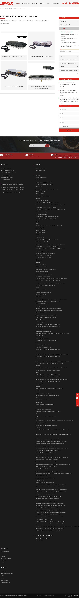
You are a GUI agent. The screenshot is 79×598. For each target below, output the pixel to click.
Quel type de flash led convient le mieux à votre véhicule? (46, 494)
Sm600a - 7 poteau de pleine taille (41, 338)
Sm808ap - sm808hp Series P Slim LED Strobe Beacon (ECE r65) (47, 246)
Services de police (38, 328)
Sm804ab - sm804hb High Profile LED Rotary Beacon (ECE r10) (47, 356)
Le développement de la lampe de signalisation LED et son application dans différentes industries (53, 473)
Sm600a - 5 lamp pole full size (41, 296)
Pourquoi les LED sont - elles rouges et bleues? (44, 393)
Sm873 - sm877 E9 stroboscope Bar (42, 303)
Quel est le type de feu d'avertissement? (42, 400)
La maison (2, 8)
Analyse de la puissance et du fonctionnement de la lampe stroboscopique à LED (50, 505)
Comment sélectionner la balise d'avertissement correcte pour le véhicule (48, 388)
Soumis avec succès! (39, 427)
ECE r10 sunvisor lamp (39, 237)
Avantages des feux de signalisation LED (43, 409)
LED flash (11, 8)
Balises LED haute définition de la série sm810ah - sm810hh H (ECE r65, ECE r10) (51, 278)
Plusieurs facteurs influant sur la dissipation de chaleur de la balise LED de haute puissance (52, 354)
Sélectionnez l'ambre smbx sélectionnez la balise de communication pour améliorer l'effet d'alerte (53, 361)
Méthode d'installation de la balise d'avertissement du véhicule (47, 395)
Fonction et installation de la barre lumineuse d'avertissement (46, 459)
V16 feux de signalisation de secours (68, 59)
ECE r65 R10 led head (39, 193)
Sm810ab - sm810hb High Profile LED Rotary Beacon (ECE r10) (47, 381)
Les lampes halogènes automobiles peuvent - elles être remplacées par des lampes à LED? (52, 333)
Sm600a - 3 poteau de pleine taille (41, 241)
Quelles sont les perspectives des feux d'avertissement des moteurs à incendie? (50, 443)
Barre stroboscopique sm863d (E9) (42, 250)
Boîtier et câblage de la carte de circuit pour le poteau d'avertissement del (49, 516)
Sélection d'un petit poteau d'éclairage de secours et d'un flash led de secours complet (51, 489)
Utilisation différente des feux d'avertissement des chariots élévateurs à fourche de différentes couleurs (54, 420)
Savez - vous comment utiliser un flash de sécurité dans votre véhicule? (48, 496)
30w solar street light (5, 582)
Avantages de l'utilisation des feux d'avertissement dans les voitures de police (68, 92)
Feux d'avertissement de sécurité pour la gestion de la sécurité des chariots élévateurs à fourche (53, 464)
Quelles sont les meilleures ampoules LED (43, 292)
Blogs (48, 3)
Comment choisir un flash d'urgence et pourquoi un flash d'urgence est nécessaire (50, 484)
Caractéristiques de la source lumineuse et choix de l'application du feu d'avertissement (51, 457)
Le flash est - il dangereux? (40, 289)
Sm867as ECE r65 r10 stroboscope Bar (14, 86)
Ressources (42, 3)
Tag (36, 432)
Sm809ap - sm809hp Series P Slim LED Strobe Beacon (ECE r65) (47, 280)
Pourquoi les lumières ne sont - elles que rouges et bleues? (46, 445)
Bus (36, 342)
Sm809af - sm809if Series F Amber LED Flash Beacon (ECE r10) (47, 377)
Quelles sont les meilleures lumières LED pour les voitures (46, 315)
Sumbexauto (37, 198)
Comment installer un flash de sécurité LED (43, 182)
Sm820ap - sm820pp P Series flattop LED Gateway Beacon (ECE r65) (48, 310)
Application (34, 3)
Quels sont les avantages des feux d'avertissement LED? (45, 461)
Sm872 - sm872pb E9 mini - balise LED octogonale (45, 285)
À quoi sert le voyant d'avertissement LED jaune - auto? (45, 317)
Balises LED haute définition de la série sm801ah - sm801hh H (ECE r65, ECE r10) (51, 299)
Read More (62, 87)
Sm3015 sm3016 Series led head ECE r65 (43, 257)
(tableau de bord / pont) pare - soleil (68, 70)
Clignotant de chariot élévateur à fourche (12, 184)
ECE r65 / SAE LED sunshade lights (42, 195)
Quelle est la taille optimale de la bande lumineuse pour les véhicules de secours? (50, 491)
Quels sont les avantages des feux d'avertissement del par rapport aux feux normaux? (51, 367)
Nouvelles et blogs (66, 79)
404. (36, 418)
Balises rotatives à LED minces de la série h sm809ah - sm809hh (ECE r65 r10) (50, 283)
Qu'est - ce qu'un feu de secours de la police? (43, 519)
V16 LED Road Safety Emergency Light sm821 (44, 184)
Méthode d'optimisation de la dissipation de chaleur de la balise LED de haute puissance (51, 379)
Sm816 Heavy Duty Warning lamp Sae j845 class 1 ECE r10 (12, 187)
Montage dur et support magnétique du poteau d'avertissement (47, 498)
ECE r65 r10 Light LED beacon (7, 170)
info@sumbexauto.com (33, 155)
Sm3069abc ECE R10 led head (41, 214)
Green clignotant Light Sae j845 (41, 306)
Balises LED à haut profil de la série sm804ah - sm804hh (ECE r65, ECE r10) (49, 244)
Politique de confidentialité (40, 422)
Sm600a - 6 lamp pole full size (41, 322)
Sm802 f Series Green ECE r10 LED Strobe (43, 273)
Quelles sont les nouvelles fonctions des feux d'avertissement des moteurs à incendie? (51, 441)
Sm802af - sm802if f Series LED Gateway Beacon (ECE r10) (46, 340)
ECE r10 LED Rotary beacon (7, 177)
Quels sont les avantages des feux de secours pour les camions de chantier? (49, 471)
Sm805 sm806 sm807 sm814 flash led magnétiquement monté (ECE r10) (49, 363)
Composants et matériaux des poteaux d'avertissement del (46, 500)
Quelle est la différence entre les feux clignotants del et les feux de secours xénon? (50, 512)
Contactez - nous (55, 3)
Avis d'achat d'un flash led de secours (42, 475)
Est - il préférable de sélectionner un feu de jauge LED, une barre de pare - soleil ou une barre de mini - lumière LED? (69, 99)
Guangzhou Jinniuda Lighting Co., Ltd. (12, 595)
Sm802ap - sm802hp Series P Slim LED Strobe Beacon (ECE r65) (47, 207)
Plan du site (37, 413)
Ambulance (37, 365)
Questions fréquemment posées (41, 177)
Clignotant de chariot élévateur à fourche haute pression (11, 192)
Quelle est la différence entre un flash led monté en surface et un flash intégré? (50, 521)
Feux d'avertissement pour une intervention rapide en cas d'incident (47, 450)
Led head (62, 56)
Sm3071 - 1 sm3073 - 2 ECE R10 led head (43, 255)
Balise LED (63, 21)
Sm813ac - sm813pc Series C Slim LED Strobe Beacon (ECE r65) (47, 326)
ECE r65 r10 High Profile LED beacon (8, 172)
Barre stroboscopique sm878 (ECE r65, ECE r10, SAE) (69, 35)
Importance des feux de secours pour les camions (44, 455)
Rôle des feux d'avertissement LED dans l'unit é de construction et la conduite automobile (52, 429)
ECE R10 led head (39, 234)
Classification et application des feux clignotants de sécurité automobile (48, 225)
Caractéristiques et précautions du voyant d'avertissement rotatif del (48, 510)
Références (37, 436)
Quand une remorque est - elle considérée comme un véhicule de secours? (68, 84)
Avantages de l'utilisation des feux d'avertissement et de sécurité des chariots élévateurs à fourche (53, 434)
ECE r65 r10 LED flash (6, 168)
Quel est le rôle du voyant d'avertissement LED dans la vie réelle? (47, 374)
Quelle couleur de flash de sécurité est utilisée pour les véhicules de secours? (49, 487)
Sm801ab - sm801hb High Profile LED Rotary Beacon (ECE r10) (47, 324)
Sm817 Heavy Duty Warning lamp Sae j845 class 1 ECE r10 (12, 189)
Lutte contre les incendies (40, 358)
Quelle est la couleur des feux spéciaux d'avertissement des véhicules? (48, 439)
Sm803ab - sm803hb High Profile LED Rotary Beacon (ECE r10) (47, 349)
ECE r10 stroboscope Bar (65, 51)
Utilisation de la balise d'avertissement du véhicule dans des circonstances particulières (51, 448)
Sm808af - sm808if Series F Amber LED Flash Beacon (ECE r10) (47, 370)
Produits (18, 3)
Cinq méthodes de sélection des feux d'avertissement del (45, 416)
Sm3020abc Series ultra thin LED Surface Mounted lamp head (47, 216)
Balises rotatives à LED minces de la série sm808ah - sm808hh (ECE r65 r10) (49, 248)
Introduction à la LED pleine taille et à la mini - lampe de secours (47, 514)
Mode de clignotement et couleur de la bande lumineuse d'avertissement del (49, 503)
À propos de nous (26, 3)
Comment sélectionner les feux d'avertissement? (44, 404)
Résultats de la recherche (40, 406)
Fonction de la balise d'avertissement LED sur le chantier (46, 452)
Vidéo (36, 223)
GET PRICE (68, 130)
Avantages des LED (39, 383)
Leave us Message (66, 106)
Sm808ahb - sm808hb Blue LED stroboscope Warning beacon (47, 202)
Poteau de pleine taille (65, 24)
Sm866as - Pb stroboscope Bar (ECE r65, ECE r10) (69, 39)
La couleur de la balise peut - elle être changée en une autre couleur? (48, 411)
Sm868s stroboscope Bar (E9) (41, 211)
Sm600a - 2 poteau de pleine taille (41, 200)
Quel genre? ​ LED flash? (40, 480)
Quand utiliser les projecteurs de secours (43, 347)
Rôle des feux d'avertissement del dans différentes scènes (46, 425)
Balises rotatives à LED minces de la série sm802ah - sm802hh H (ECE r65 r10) (50, 209)
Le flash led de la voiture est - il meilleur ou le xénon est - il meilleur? (48, 530)
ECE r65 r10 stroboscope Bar (19, 8)
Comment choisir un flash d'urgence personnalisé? (44, 482)
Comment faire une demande (40, 264)
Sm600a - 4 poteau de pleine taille (41, 271)
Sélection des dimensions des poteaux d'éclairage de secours (46, 507)
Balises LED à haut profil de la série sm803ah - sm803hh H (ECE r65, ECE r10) (50, 205)
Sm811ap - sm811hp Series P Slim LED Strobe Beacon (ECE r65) (47, 301)
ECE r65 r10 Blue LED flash (7, 174)
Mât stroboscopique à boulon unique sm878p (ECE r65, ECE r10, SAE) (70, 45)
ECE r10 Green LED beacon (6, 179)
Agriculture (37, 372)
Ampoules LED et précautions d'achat (42, 468)
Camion (37, 351)
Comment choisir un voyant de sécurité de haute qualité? (46, 466)
